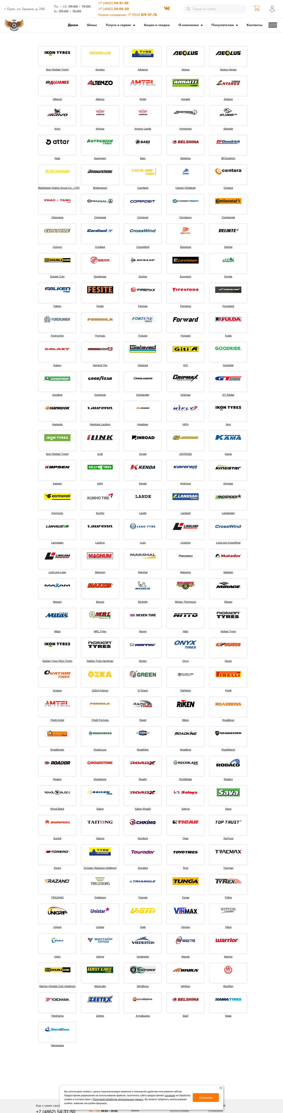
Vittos (228, 927)
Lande (142, 513)
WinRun (185, 986)
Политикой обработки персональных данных (118, 1099)
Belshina (186, 158)
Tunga (185, 897)
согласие (170, 1095)
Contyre (57, 247)
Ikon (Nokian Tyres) (57, 69)
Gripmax (185, 394)
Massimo (185, 572)
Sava (228, 808)
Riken (185, 720)
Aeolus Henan (228, 69)
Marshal (143, 572)
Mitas (57, 631)
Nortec (143, 660)
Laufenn (100, 542)
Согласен (206, 1097)
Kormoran (57, 513)
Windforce (143, 986)
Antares (228, 99)
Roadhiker (143, 749)
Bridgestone (100, 187)
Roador (57, 779)
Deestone (185, 247)
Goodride (228, 365)
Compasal (100, 217)
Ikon (228, 424)
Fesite (100, 306)
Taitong (100, 838)
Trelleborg (100, 897)
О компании (189, 25)
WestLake (100, 986)
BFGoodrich (228, 158)
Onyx (185, 660)
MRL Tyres (100, 631)
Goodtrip (57, 394)
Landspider (228, 513)
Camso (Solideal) (186, 187)
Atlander (228, 128)
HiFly (185, 424)
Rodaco (228, 779)
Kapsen (57, 483)
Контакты (255, 25)
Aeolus (186, 69)
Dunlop (143, 276)
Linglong (185, 542)
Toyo (185, 867)
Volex (57, 956)
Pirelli (228, 690)
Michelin (143, 601)
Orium (228, 660)
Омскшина (57, 1045)
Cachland (142, 187)
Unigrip (57, 927)
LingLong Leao (57, 572)
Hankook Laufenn (100, 424)
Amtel (143, 99)
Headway (142, 424)
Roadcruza (100, 749)
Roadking (185, 749)
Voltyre (100, 956)
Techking (143, 838)
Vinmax (185, 927)
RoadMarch (228, 749)
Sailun (100, 808)
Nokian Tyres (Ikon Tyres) (57, 660)
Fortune (142, 335)
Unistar (100, 927)
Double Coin (57, 276)
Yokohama (57, 1015)
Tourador (143, 867)
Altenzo (100, 99)
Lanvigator (57, 542)
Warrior (228, 956)
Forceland (228, 306)
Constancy (185, 217)
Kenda (143, 483)
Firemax (142, 306)
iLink (100, 454)
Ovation (57, 690)
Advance (143, 69)
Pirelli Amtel (57, 720)
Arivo (57, 128)
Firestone (185, 306)
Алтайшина (143, 1015)
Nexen (143, 631)
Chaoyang (57, 217)
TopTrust (228, 838)
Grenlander (142, 394)
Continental (228, 217)
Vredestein (143, 956)
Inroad (143, 454)
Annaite (185, 99)
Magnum (100, 572)
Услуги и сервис (118, 25)
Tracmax (228, 867)
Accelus (100, 69)
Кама (228, 1015)
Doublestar (100, 276)
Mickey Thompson (185, 601)
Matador (228, 572)
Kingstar (228, 483)
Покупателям (222, 25)
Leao (143, 542)
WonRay (228, 986)
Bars (143, 158)
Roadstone (100, 779)
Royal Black (57, 808)
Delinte (228, 247)
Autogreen (100, 158)
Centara (228, 187)
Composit (142, 217)
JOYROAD (185, 454)
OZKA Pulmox (100, 690)
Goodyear (100, 394)
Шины (92, 25)
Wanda (185, 956)
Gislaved (143, 365)
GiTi (185, 365)
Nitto (185, 631)
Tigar (186, 838)
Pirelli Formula (100, 720)
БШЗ (185, 1015)
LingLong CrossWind (228, 542)
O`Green (143, 690)
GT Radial (228, 394)
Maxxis (100, 601)
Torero (57, 867)
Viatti (143, 927)
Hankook (57, 424)
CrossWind (142, 247)
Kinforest (185, 483)
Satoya (185, 808)
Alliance (57, 99)
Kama (228, 454)
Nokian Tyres (228, 631)
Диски (73, 25)
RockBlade (185, 779)
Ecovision (185, 276)
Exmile (228, 276)
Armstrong (185, 128)
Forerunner (57, 335)
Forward (185, 335)
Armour (100, 128)
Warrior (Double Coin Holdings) (57, 986)
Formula (100, 335)
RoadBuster (57, 749)
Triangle (143, 897)
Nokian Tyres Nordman (100, 660)
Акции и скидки (157, 25)
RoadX (143, 779)
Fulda (228, 335)
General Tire (100, 365)
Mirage (228, 601)
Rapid (142, 720)
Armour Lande (143, 128)
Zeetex (100, 1015)
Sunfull (57, 838)
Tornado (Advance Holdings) (100, 867)
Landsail (186, 513)
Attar (57, 158)
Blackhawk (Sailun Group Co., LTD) (58, 187)
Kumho (100, 513)
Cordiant (100, 247)
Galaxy (57, 365)
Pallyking (185, 690)
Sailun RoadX (143, 808)
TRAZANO (57, 897)
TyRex (228, 897)
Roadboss (228, 720)
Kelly (100, 483)
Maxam (57, 601)
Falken (57, 306)
